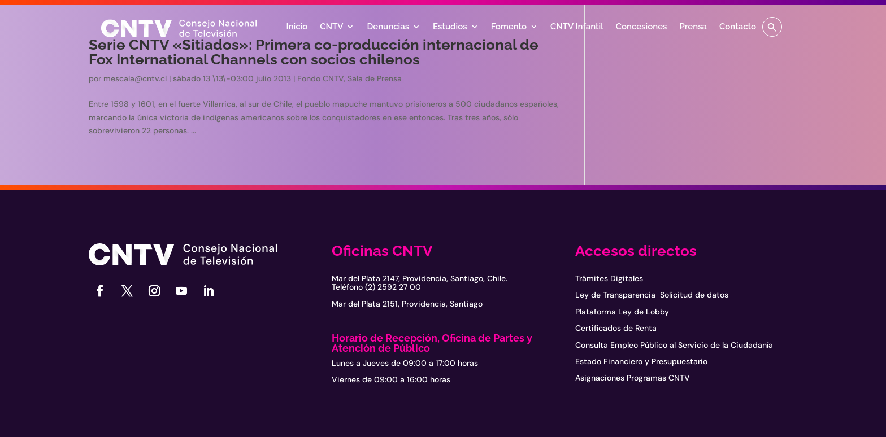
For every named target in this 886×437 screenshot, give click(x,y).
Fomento (509, 27)
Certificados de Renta (616, 328)
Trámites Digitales (609, 278)
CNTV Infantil (576, 27)
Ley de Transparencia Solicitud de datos (651, 295)
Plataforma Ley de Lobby (622, 312)
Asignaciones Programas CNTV (632, 378)
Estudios (450, 27)
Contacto (737, 27)
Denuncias (388, 27)
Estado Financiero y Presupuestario (641, 361)
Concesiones (641, 27)
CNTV (331, 27)
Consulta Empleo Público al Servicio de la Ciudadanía (674, 345)
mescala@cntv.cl (135, 78)
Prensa (693, 27)
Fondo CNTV (320, 78)
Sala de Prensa (375, 78)
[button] (772, 27)
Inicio (297, 27)
